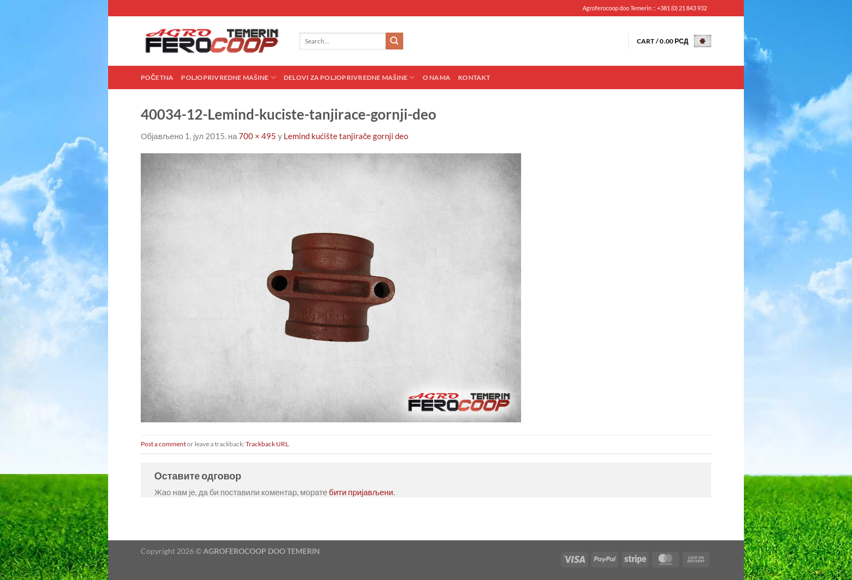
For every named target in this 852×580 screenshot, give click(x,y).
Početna (157, 77)
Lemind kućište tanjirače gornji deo (346, 136)
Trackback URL (267, 444)
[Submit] (394, 41)
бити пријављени (361, 492)
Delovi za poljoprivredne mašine (349, 77)
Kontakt (474, 77)
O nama (436, 77)
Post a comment (163, 444)
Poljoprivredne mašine (228, 77)
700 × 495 (257, 136)
